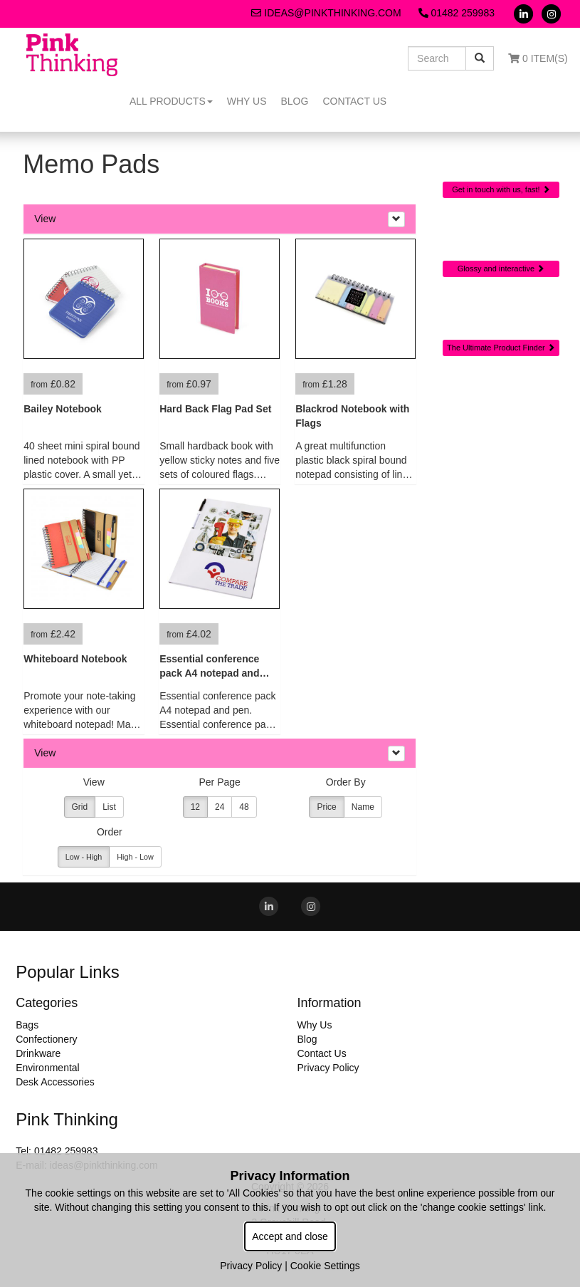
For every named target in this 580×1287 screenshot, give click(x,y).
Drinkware (38, 1053)
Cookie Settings (325, 1265)
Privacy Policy (328, 1067)
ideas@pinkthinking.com (326, 13)
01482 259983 (456, 13)
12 (195, 807)
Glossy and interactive (501, 268)
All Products (171, 101)
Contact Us (354, 101)
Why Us (247, 101)
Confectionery (46, 1039)
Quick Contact (501, 154)
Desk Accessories (55, 1082)
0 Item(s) (538, 58)
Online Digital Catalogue (501, 238)
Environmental (48, 1067)
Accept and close (290, 1236)
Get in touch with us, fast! (501, 189)
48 (243, 807)
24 (219, 807)
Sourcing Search (501, 312)
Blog (294, 101)
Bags (27, 1025)
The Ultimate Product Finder (501, 347)
